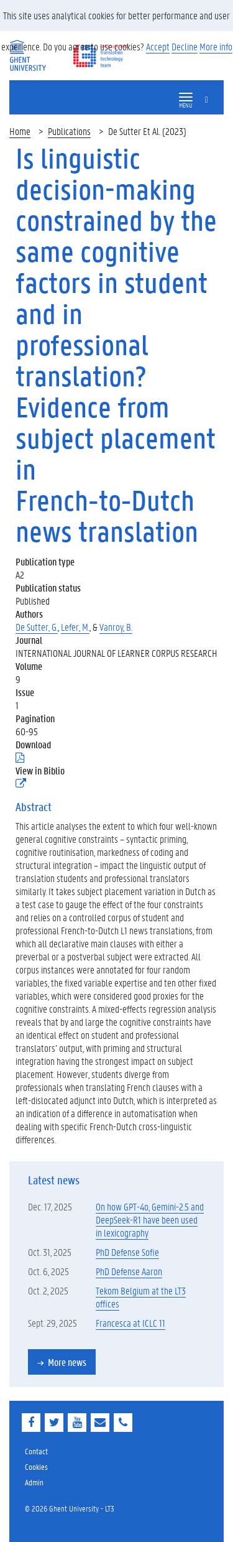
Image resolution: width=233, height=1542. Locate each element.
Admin (34, 1482)
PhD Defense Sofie (127, 1251)
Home (19, 130)
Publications (69, 130)
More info (215, 46)
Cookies (36, 1466)
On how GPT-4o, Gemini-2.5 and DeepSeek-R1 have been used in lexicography (150, 1219)
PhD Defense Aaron (129, 1271)
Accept (158, 46)
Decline (184, 46)
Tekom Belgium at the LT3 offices (141, 1297)
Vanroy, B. (115, 626)
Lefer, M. (75, 626)
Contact (36, 1451)
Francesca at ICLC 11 (130, 1322)
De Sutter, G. (37, 626)
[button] (186, 97)
